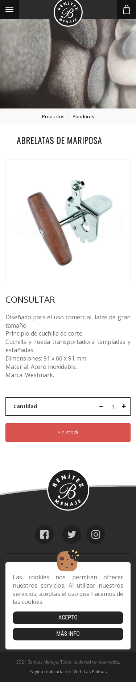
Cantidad (25, 406)
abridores (83, 116)
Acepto (68, 617)
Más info (68, 633)
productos (53, 116)
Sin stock (68, 432)
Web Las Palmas (90, 672)
